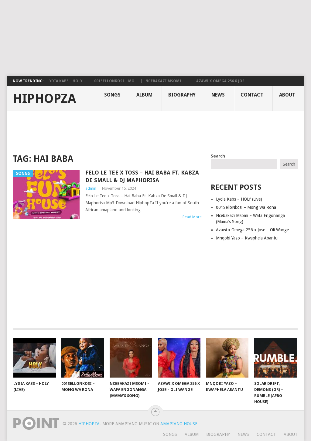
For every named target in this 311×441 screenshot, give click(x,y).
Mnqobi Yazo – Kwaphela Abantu (247, 238)
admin (90, 188)
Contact (252, 95)
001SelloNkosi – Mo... (115, 81)
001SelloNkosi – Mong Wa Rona (246, 207)
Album (144, 95)
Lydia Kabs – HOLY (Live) (239, 199)
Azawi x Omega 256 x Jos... (221, 81)
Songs (112, 95)
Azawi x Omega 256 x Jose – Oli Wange (252, 229)
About (287, 95)
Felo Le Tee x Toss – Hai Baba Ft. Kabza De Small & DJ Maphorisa (142, 176)
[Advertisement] (147, 38)
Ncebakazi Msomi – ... (166, 81)
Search (218, 156)
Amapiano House (178, 423)
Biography (182, 95)
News (218, 95)
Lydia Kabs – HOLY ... (66, 81)
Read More (192, 217)
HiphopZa (44, 98)
